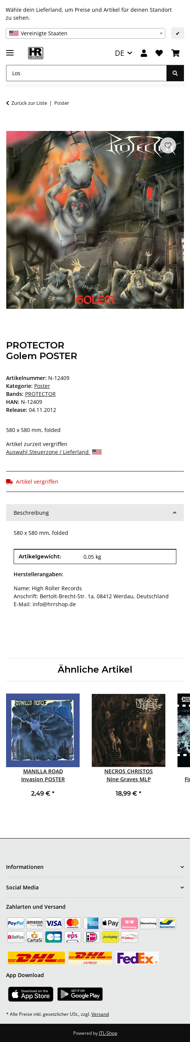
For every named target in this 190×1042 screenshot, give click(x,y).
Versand (100, 1014)
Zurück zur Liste (29, 102)
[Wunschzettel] (159, 53)
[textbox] (85, 33)
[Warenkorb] (175, 53)
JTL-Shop (108, 1033)
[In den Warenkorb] (12, 127)
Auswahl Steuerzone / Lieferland (54, 452)
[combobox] (85, 33)
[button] (144, 53)
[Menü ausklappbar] (10, 49)
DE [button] (119, 53)
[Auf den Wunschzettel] (168, 145)
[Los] (86, 73)
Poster (42, 385)
